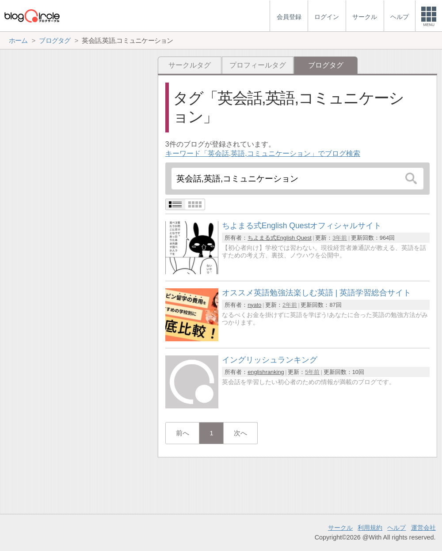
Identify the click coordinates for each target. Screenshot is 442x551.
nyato (254, 305)
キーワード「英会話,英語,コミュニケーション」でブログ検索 (262, 153)
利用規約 (370, 527)
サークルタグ (189, 65)
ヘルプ (396, 527)
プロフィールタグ (257, 65)
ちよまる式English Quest (280, 237)
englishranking (266, 372)
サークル (340, 527)
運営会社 (423, 527)
